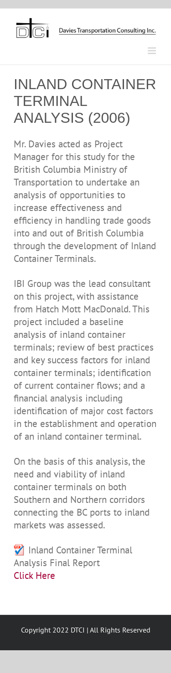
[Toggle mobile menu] (152, 50)
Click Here (34, 575)
